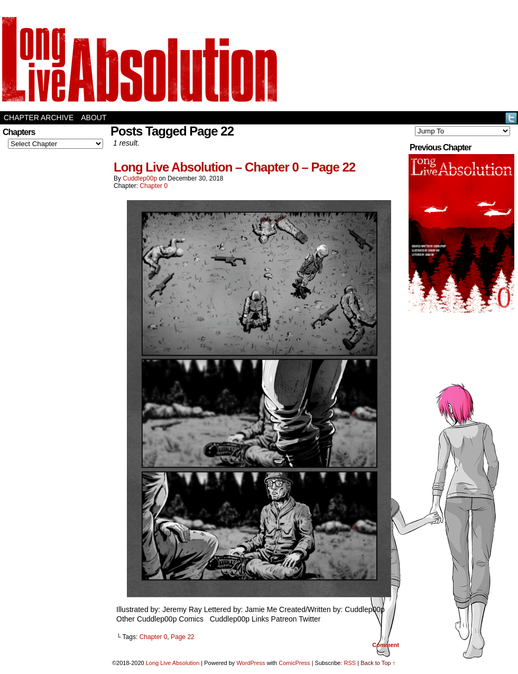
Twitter (511, 117)
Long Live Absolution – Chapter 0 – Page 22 (234, 167)
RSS (350, 663)
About (93, 117)
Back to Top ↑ (377, 663)
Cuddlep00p (140, 178)
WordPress (250, 663)
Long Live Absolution (173, 663)
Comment (386, 645)
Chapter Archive (38, 117)
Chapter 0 (154, 186)
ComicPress (294, 663)
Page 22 (183, 637)
